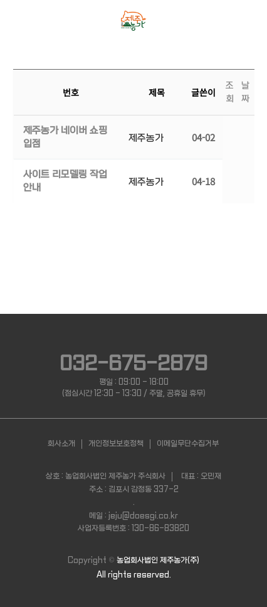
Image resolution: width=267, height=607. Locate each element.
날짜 (245, 92)
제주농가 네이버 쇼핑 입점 (65, 137)
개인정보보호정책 (116, 443)
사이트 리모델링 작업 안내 (65, 181)
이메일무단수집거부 (188, 443)
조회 (230, 92)
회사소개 (61, 443)
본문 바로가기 (0, 0)
